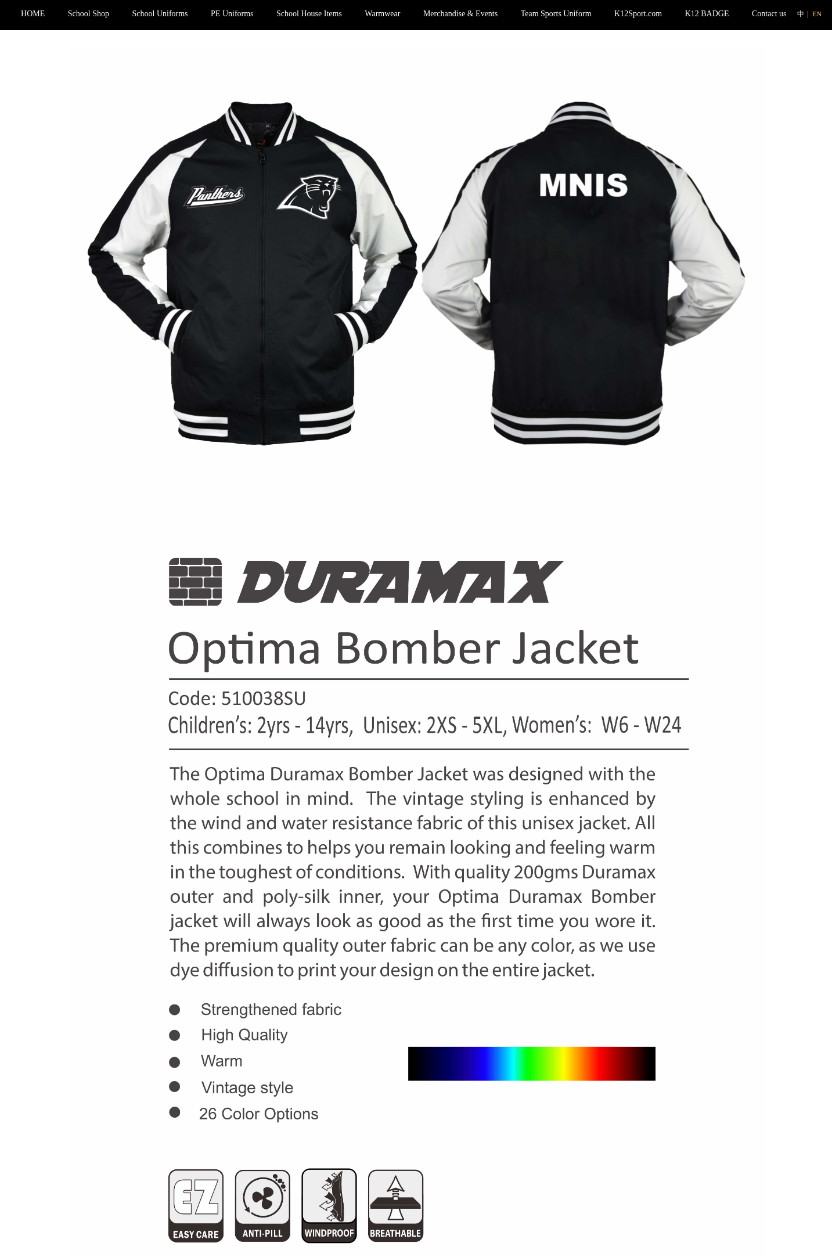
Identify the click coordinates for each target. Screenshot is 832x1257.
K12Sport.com (638, 13)
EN (817, 14)
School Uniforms (160, 13)
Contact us (769, 13)
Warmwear (382, 13)
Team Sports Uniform (556, 13)
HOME (33, 13)
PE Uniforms (232, 13)
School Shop (88, 13)
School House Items (309, 13)
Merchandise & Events (460, 13)
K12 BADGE (707, 13)
